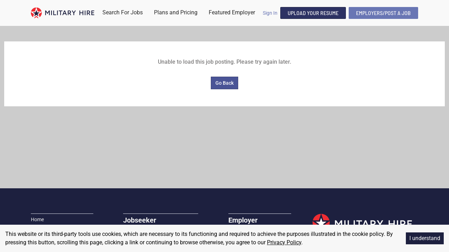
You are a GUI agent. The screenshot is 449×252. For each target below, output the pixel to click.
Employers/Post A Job (383, 12)
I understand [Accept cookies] (424, 238)
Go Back (224, 83)
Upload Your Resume (313, 12)
